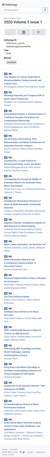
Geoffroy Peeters (20, 170)
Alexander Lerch (11, 410)
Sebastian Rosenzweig (14, 124)
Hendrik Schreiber (12, 247)
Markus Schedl (38, 86)
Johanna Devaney (12, 377)
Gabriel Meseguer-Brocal (15, 167)
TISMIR (12, 18)
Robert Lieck (10, 299)
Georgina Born (11, 358)
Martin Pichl (23, 86)
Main (6, 18)
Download (11, 62)
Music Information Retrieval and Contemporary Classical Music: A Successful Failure (20, 263)
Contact (31, 452)
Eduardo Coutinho (31, 214)
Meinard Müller (11, 130)
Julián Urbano (28, 247)
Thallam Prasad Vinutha (26, 284)
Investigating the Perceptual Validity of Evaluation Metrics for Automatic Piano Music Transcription (22, 182)
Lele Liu (21, 189)
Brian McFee (23, 439)
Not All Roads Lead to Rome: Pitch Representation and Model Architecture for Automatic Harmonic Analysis (24, 142)
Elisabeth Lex (10, 102)
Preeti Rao (9, 284)
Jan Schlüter (36, 435)
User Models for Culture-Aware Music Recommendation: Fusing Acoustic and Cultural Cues (22, 80)
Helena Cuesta (34, 229)
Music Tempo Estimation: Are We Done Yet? (25, 244)
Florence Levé (24, 392)
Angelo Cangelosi (13, 214)
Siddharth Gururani (13, 414)
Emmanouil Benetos (35, 189)
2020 (18, 18)
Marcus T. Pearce (13, 192)
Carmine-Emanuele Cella (15, 269)
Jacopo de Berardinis (14, 211)
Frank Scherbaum (35, 124)
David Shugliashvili (13, 127)
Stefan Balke (24, 336)
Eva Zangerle (10, 86)
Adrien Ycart (10, 189)
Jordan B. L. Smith (19, 435)
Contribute (14, 449)
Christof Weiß (10, 232)
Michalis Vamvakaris (35, 211)
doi (6, 74)
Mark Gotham (27, 149)
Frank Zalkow (10, 336)
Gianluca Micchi (11, 149)
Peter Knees (9, 318)
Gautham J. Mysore (25, 432)
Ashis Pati (39, 410)
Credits (4, 449)
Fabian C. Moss (24, 299)
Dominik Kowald (25, 102)
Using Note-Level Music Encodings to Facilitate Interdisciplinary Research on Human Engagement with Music (22, 370)
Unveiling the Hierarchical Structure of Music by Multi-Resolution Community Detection (22, 204)
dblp (10, 74)
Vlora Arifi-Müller (31, 127)
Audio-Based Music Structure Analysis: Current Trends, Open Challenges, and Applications (22, 426)
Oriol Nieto (9, 432)
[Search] (22, 9)
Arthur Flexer (10, 392)
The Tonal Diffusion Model (16, 296)
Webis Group (12, 452)
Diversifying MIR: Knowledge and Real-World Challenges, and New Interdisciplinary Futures (22, 352)
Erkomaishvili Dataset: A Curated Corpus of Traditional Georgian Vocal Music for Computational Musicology (24, 117)
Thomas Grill (10, 439)
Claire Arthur (27, 410)
